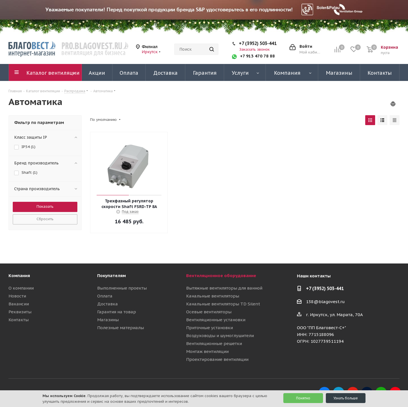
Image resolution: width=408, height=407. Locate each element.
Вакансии (18, 304)
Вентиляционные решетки (214, 343)
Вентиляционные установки (215, 319)
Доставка (107, 304)
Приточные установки (209, 327)
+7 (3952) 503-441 (258, 43)
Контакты (18, 319)
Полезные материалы (120, 327)
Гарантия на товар (116, 311)
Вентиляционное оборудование (221, 275)
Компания (19, 275)
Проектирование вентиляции (217, 359)
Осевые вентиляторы (208, 311)
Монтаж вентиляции (207, 351)
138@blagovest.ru (325, 301)
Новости (17, 296)
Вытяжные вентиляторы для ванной (224, 288)
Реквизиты (19, 311)
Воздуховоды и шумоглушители (220, 335)
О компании (21, 288)
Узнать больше (345, 398)
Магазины (108, 319)
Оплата (104, 296)
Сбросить (45, 219)
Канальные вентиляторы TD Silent (223, 304)
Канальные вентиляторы (212, 296)
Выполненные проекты (122, 288)
